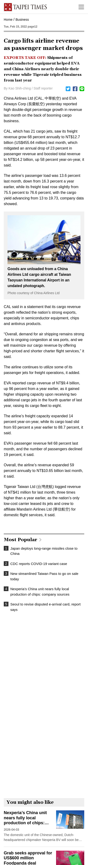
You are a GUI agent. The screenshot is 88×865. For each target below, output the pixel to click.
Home (8, 19)
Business (22, 19)
